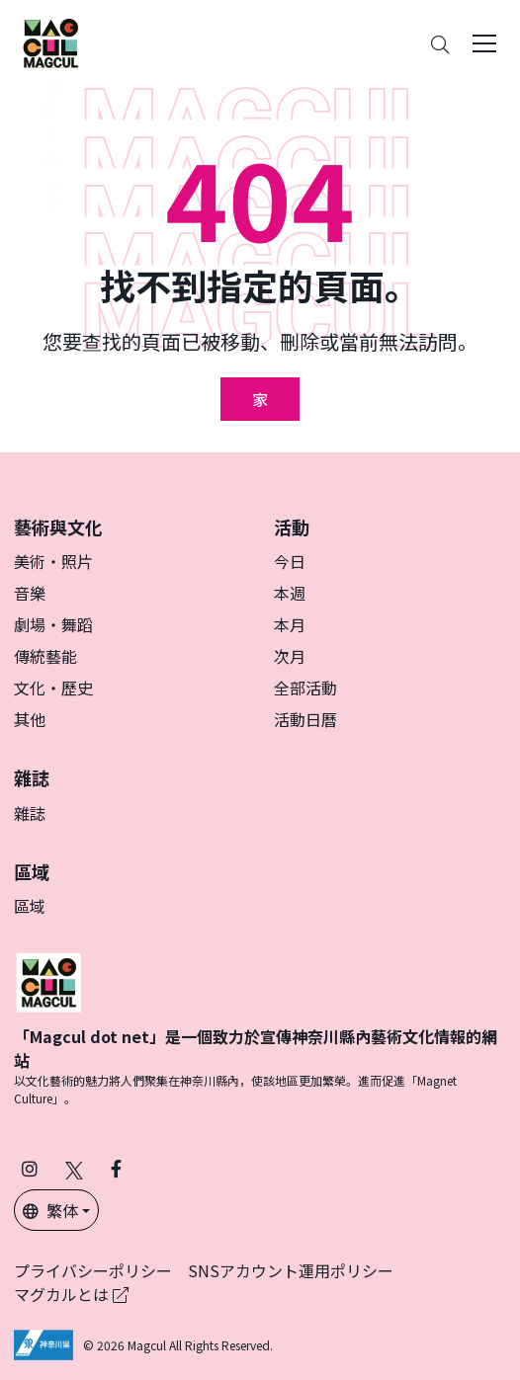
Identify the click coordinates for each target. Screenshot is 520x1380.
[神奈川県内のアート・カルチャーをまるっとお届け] (50, 43)
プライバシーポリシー (93, 1270)
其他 (29, 719)
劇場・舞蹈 (53, 624)
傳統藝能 (45, 656)
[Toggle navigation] (484, 43)
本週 (289, 593)
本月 (289, 624)
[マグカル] (48, 980)
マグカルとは (71, 1294)
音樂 (29, 593)
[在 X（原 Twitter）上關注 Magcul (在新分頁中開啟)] (74, 1168)
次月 (289, 656)
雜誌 (29, 813)
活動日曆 (305, 719)
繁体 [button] (50, 1210)
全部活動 (305, 687)
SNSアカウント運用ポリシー (290, 1270)
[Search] (440, 44)
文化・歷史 (53, 687)
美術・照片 (53, 561)
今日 (289, 561)
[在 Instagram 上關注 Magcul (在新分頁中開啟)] (29, 1168)
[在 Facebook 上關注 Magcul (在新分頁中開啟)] (116, 1168)
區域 (29, 906)
